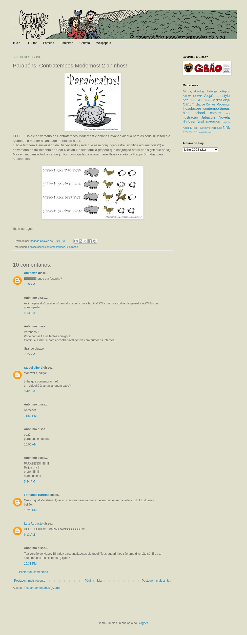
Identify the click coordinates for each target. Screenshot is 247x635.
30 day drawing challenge (200, 91)
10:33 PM (30, 563)
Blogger (143, 623)
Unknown (30, 273)
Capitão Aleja (221, 100)
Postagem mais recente (29, 580)
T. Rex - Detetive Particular (206, 127)
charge (200, 104)
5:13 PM (29, 313)
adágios (224, 91)
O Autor (32, 43)
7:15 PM (29, 354)
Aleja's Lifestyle (217, 96)
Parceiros (67, 43)
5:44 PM (29, 481)
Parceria (48, 43)
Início (16, 43)
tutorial (202, 132)
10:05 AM (30, 444)
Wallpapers (103, 43)
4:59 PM (29, 284)
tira (226, 127)
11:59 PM (30, 416)
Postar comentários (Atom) (42, 588)
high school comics (202, 113)
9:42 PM (29, 391)
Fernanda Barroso (36, 495)
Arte (185, 100)
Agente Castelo (192, 95)
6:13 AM (29, 534)
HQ (228, 113)
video (209, 132)
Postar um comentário (33, 572)
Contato (85, 43)
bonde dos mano (199, 100)
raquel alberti (33, 367)
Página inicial (93, 580)
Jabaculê (208, 117)
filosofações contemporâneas (47, 246)
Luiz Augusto (33, 523)
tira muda (190, 132)
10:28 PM (30, 510)
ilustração (72, 246)
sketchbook (213, 122)
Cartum (188, 104)
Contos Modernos (218, 104)
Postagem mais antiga (156, 580)
